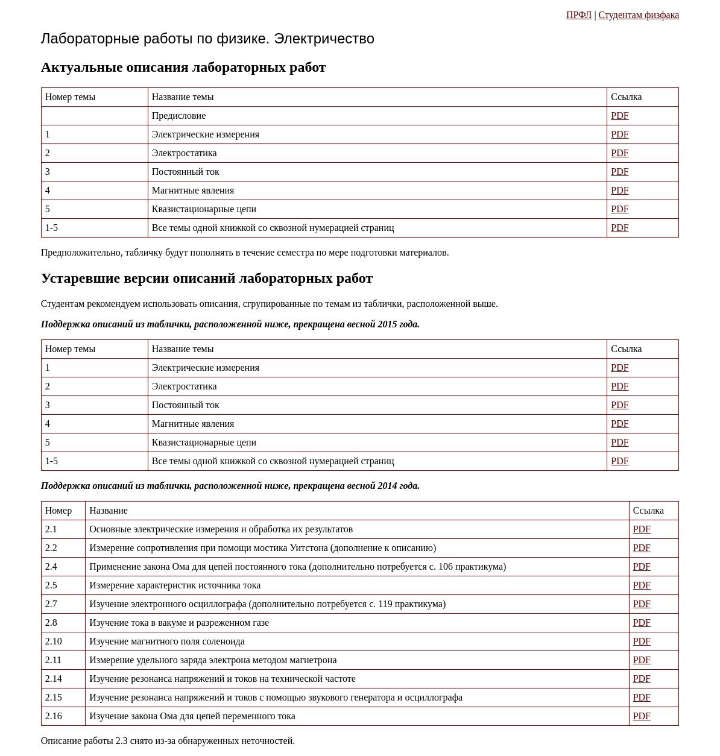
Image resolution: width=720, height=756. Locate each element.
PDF (619, 115)
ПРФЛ (579, 15)
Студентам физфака (639, 15)
